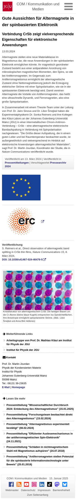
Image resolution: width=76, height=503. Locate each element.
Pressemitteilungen (17, 162)
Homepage (18, 387)
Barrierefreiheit (61, 490)
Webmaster (12, 490)
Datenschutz (28, 490)
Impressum (44, 490)
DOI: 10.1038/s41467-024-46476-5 (22, 259)
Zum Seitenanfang (37, 494)
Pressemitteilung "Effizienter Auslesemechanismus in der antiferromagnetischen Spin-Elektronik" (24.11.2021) (39, 437)
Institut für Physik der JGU (22, 349)
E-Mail (6, 387)
